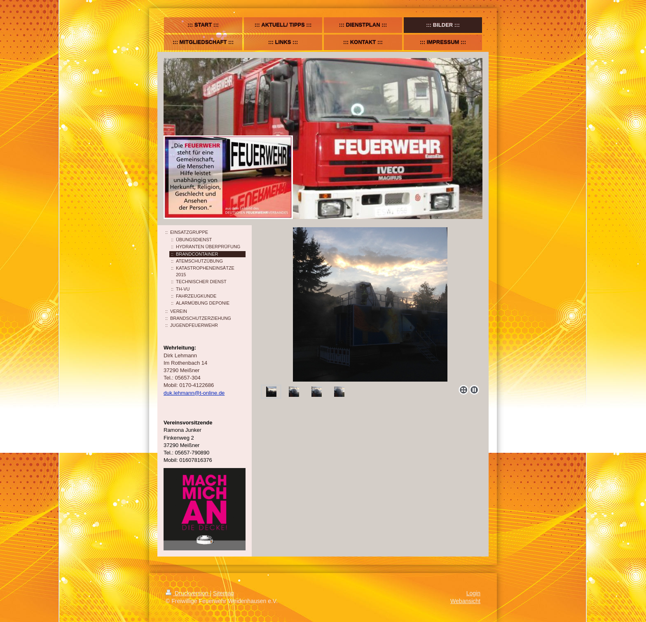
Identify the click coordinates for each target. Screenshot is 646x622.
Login (473, 593)
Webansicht (465, 601)
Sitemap (223, 593)
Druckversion (188, 593)
